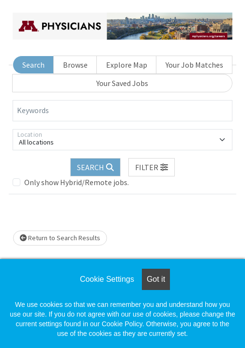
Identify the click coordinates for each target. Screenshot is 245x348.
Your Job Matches (194, 65)
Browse (75, 65)
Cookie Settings (107, 279)
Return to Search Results (60, 237)
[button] (151, 167)
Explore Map (126, 65)
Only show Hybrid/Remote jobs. (76, 182)
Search (33, 65)
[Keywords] (122, 110)
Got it (156, 279)
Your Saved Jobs (122, 83)
